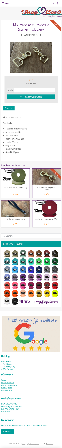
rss (27, 444)
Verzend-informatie (7, 383)
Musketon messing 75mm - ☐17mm (46, 188)
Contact (3, 380)
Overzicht (9, 108)
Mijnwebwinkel (49, 444)
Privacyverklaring (6, 390)
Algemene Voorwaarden (9, 385)
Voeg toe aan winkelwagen (31, 96)
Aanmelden (7, 431)
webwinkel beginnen (34, 444)
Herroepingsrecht (6, 388)
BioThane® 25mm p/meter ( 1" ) (15, 187)
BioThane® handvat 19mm (15, 219)
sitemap (24, 444)
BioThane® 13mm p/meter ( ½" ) (46, 219)
